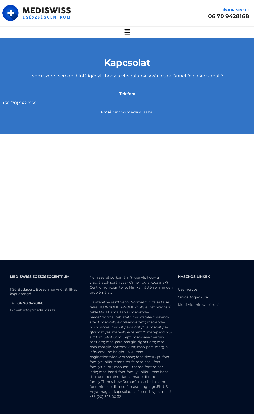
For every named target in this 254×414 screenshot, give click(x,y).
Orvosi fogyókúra (193, 297)
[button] (127, 32)
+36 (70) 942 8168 (19, 103)
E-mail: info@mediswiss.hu (33, 310)
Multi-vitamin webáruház (199, 304)
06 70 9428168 (228, 16)
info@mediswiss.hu (127, 112)
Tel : (26, 303)
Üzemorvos (188, 289)
